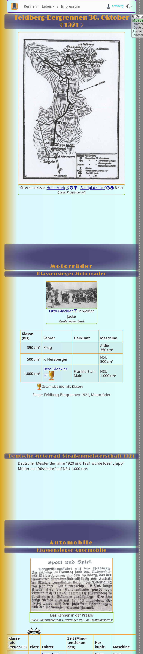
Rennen (30, 6)
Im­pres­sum (70, 6)
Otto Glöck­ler (61, 310)
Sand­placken (91, 187)
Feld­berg (114, 6)
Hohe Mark (56, 187)
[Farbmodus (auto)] (129, 6)
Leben (47, 6)
